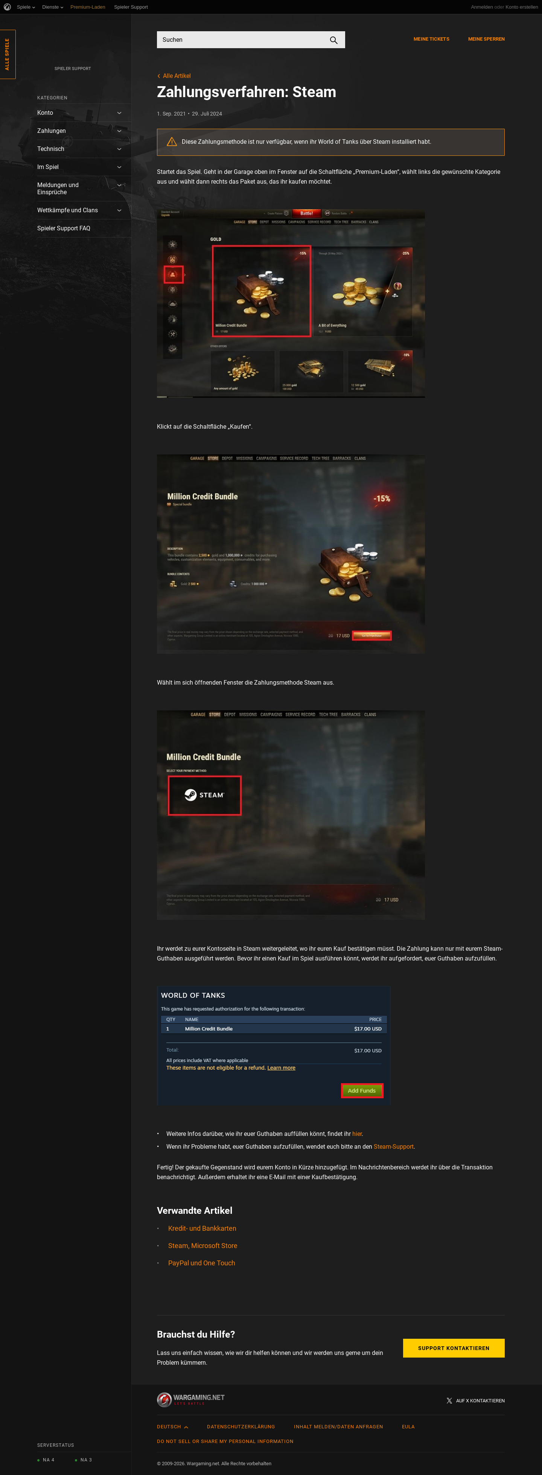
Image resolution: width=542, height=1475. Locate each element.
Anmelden (482, 7)
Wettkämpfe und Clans (67, 210)
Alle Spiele (7, 54)
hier (357, 1133)
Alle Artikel (177, 75)
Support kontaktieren (454, 1348)
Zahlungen (51, 130)
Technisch (50, 148)
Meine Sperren (486, 39)
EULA (408, 1426)
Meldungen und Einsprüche (58, 188)
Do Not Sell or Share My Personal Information (225, 1441)
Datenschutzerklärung (241, 1426)
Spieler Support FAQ (63, 228)
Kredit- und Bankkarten (202, 1228)
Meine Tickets (431, 39)
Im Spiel (48, 166)
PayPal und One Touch (201, 1263)
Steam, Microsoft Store (203, 1246)
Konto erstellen (521, 7)
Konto (45, 112)
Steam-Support (394, 1146)
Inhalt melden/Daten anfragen (338, 1426)
